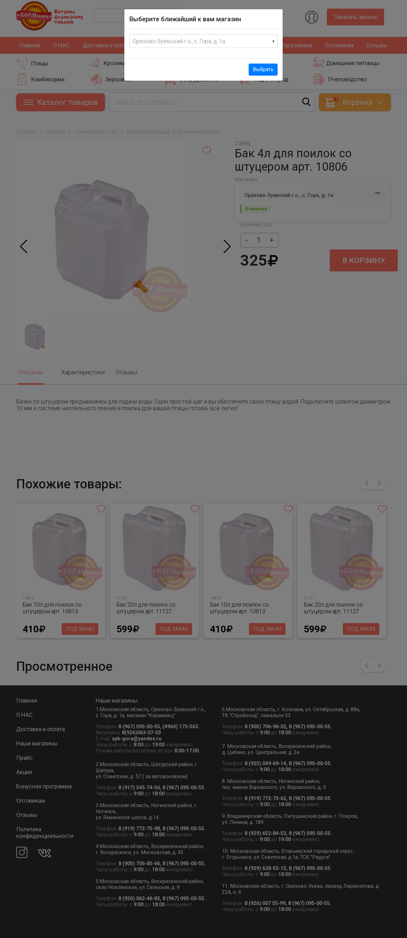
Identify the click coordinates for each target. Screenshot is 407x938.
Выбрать (263, 69)
